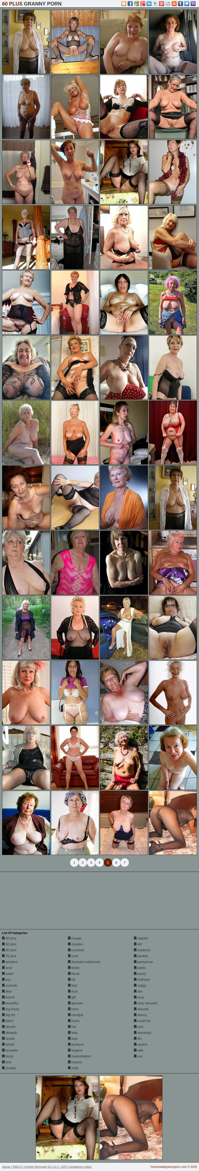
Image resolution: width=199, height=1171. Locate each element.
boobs (8, 1038)
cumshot (76, 950)
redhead (142, 979)
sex (138, 991)
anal (7, 968)
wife (138, 1050)
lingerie (75, 1050)
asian (8, 973)
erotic (74, 968)
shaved (141, 1009)
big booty (10, 1009)
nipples (141, 938)
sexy (139, 997)
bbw (7, 991)
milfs (73, 1068)
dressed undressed (84, 962)
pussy (140, 973)
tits (138, 1038)
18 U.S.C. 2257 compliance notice (69, 1166)
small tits (142, 1021)
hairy (73, 1009)
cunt (73, 956)
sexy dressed (145, 1003)
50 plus (9, 944)
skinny (140, 1015)
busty (8, 1056)
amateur (10, 962)
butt (6, 1062)
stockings (142, 1032)
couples (75, 944)
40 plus (9, 938)
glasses (75, 1003)
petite (140, 968)
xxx (138, 1056)
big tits (8, 1015)
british (8, 1044)
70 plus (9, 956)
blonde (9, 1027)
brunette (10, 1050)
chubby (9, 1068)
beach (8, 997)
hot (72, 1027)
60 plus (9, 950)
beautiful (10, 1003)
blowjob (9, 1032)
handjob (75, 1015)
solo (139, 1027)
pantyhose (143, 962)
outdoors (142, 950)
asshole (9, 985)
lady (73, 1032)
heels (74, 1021)
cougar (75, 938)
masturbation (79, 1056)
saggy (140, 985)
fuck (73, 991)
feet (72, 985)
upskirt (140, 1044)
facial (73, 973)
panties (141, 956)
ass (6, 979)
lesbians (76, 1044)
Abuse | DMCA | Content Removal (24, 1166)
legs (73, 1038)
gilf (72, 997)
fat (71, 979)
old (138, 944)
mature (75, 1062)
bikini (7, 1021)
